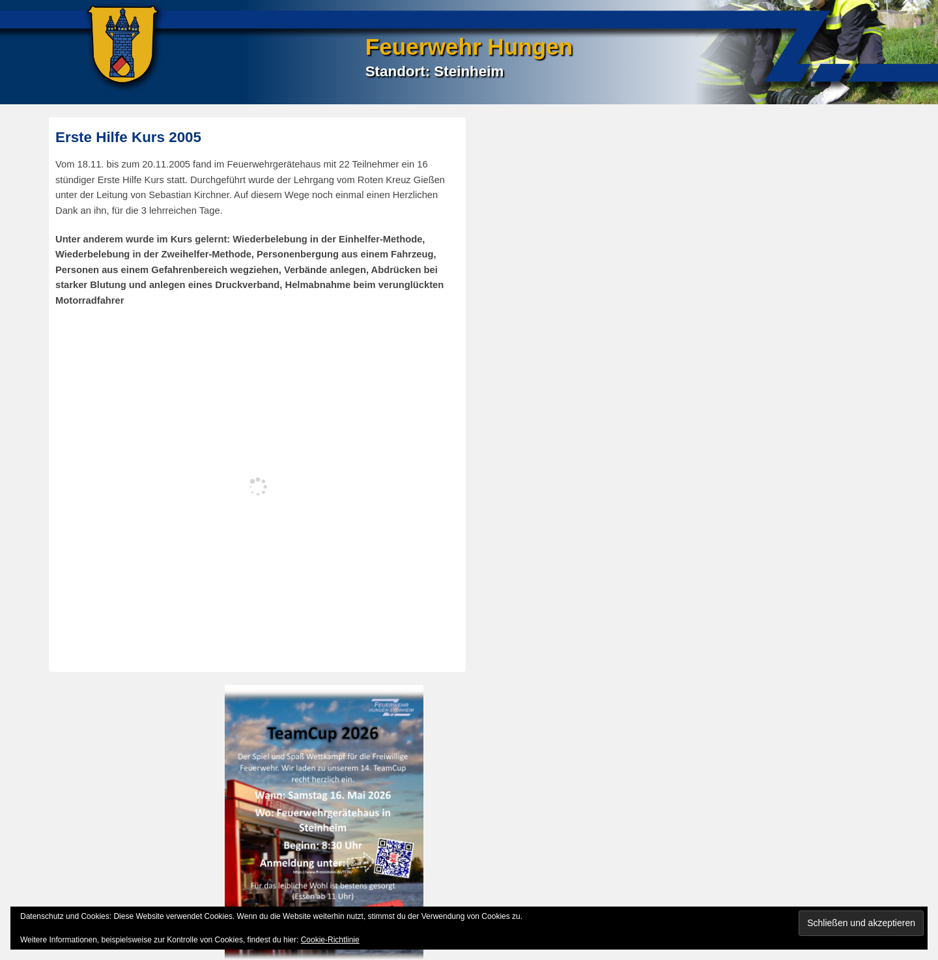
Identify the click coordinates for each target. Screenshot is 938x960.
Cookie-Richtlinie (330, 939)
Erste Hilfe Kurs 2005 (128, 137)
